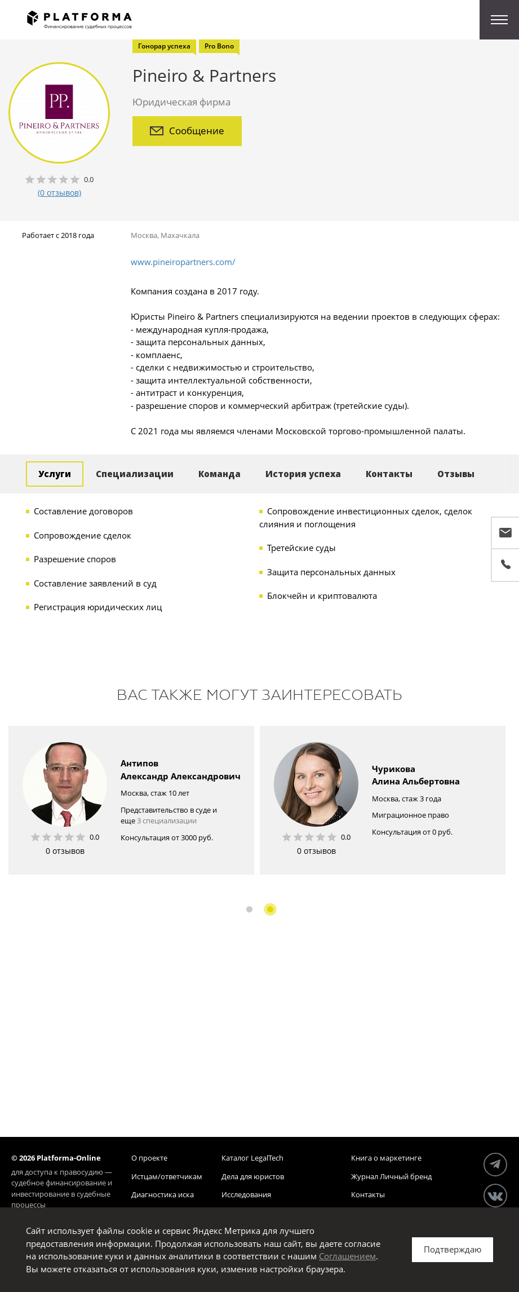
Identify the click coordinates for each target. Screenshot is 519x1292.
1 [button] (249, 909)
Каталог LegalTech (252, 1158)
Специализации (135, 473)
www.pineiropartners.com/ (183, 261)
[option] (131, 800)
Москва (144, 235)
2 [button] (270, 909)
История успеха (303, 473)
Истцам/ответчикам (166, 1176)
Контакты (389, 473)
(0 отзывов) (59, 192)
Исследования (246, 1194)
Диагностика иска (162, 1194)
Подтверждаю (452, 1249)
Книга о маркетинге (386, 1158)
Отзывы (455, 473)
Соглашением (347, 1256)
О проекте (149, 1158)
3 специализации (167, 820)
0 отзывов (65, 850)
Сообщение (187, 130)
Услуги (54, 473)
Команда (219, 473)
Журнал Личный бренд (391, 1176)
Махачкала (180, 235)
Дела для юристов (252, 1176)
